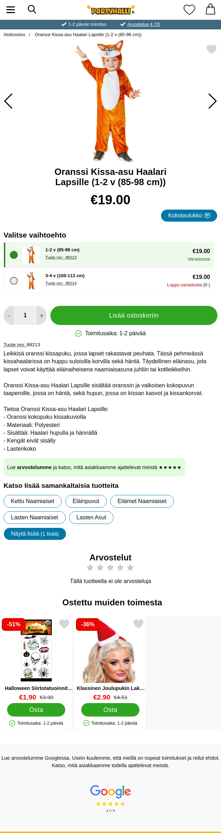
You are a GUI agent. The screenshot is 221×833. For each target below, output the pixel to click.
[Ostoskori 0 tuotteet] (210, 9)
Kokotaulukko (189, 215)
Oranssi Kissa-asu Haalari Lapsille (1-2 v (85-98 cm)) (88, 34)
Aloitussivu (14, 34)
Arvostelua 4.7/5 (143, 24)
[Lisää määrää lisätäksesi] (42, 315)
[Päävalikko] (10, 9)
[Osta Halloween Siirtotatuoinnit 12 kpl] (36, 710)
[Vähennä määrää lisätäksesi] (9, 315)
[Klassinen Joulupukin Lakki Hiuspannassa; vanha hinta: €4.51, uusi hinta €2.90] (110, 659)
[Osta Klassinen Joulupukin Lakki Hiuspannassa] (110, 710)
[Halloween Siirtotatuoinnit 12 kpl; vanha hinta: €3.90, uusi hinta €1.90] (36, 659)
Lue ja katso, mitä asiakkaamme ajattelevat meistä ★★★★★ (94, 467)
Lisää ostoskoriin (134, 315)
